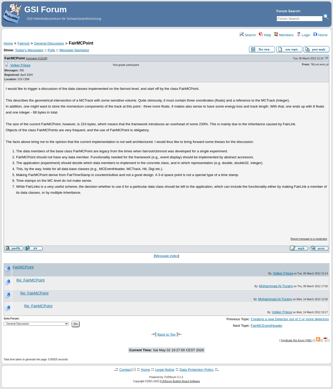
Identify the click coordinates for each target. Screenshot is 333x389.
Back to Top (166, 334)
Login (303, 35)
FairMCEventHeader (266, 326)
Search (248, 35)
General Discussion (49, 43)
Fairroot (23, 43)
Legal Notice (164, 370)
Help (265, 35)
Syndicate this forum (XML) (296, 340)
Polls (51, 50)
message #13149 (37, 58)
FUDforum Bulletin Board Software (180, 381)
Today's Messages (29, 50)
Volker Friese (20, 65)
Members (283, 35)
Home (320, 35)
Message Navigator (74, 50)
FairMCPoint (14, 58)
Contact (125, 370)
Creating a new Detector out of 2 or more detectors (290, 319)
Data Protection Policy (197, 370)
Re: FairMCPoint (30, 280)
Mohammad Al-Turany (276, 286)
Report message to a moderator (309, 238)
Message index (166, 256)
